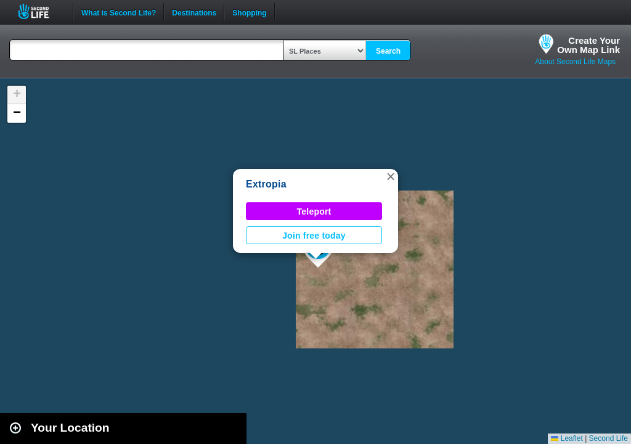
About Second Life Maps (575, 61)
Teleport (314, 211)
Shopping (249, 12)
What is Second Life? (118, 12)
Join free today (314, 235)
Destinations (194, 12)
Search (388, 51)
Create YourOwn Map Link (588, 45)
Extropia (266, 184)
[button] (390, 176)
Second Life (40, 11)
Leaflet (566, 438)
